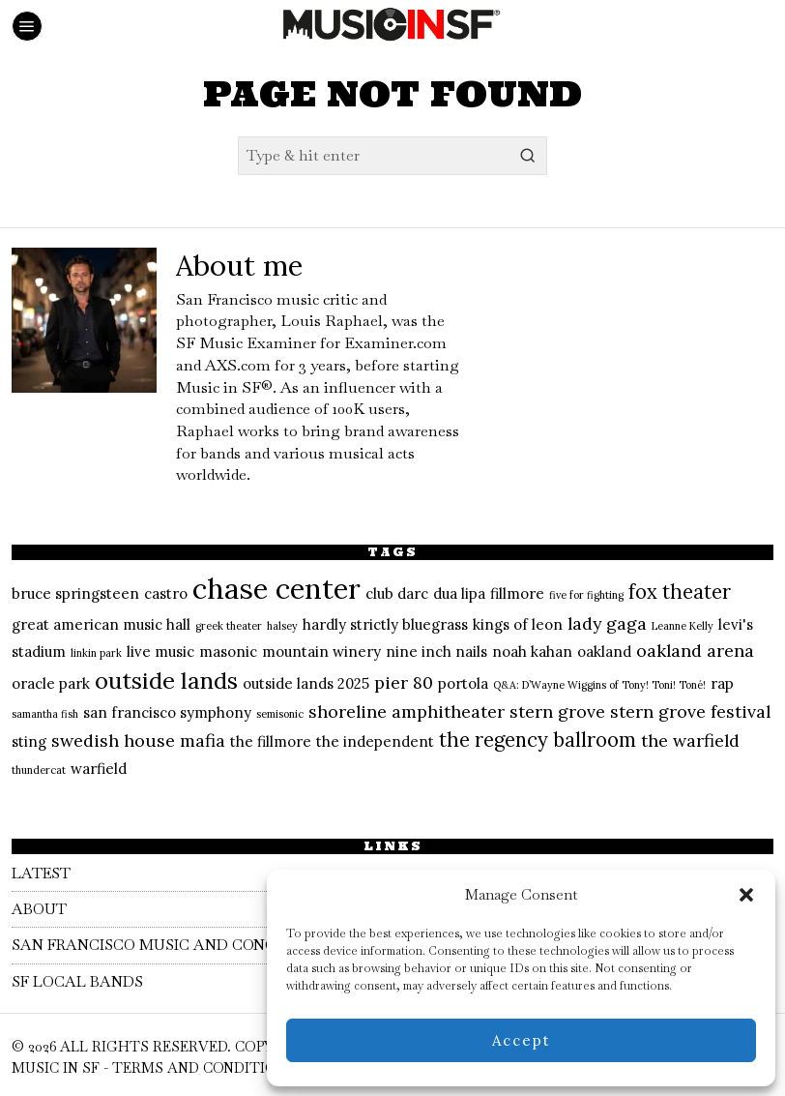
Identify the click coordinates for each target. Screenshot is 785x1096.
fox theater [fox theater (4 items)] (679, 592)
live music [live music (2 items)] (160, 651)
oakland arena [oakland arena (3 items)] (695, 650)
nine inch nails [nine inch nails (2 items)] (436, 651)
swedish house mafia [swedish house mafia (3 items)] (138, 740)
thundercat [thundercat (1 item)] (39, 770)
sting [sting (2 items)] (29, 741)
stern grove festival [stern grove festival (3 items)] (690, 711)
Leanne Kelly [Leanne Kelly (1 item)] (682, 626)
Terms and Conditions (203, 1068)
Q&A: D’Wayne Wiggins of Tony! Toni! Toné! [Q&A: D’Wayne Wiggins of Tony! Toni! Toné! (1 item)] (599, 685)
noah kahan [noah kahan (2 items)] (532, 651)
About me (239, 265)
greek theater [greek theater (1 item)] (228, 626)
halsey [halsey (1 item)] (282, 626)
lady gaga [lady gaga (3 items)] (607, 623)
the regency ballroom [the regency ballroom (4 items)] (537, 740)
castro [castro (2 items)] (166, 593)
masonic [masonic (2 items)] (228, 651)
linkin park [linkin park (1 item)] (96, 653)
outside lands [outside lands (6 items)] (166, 681)
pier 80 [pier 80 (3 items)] (403, 682)
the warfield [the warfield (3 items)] (690, 740)
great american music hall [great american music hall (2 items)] (101, 624)
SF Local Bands (82, 981)
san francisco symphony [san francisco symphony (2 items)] (167, 712)
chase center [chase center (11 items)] (276, 588)
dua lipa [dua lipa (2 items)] (459, 593)
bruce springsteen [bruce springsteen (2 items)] (75, 593)
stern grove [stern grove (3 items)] (557, 711)
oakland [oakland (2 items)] (604, 651)
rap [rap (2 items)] (722, 683)
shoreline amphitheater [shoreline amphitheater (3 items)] (406, 711)
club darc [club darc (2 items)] (396, 593)
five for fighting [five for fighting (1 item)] (586, 595)
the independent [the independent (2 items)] (375, 741)
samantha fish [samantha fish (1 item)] (45, 714)
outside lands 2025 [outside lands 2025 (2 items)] (306, 683)
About (41, 909)
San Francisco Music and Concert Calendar (216, 944)
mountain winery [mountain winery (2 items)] (321, 651)
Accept (521, 1040)
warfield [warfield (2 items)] (99, 768)
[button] (746, 894)
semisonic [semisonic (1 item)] (280, 714)
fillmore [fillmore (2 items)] (517, 593)
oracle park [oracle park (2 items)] (51, 683)
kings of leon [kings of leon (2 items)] (518, 624)
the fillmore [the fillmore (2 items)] (270, 741)
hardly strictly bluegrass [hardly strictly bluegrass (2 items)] (385, 624)
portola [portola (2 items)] (463, 683)
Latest (44, 873)
